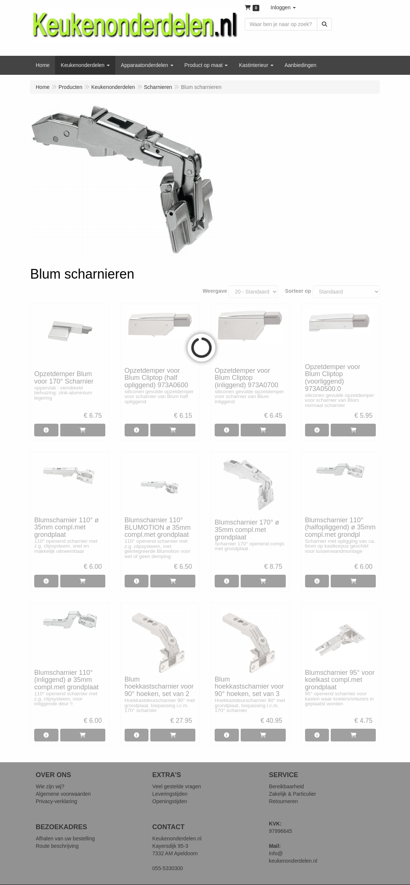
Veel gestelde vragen (176, 786)
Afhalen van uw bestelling (65, 838)
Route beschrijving (57, 846)
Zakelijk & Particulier (292, 794)
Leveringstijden (169, 794)
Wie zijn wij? (50, 786)
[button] (283, 7)
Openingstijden (169, 801)
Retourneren (283, 801)
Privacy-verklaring (56, 801)
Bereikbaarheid (286, 786)
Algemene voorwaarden (63, 794)
